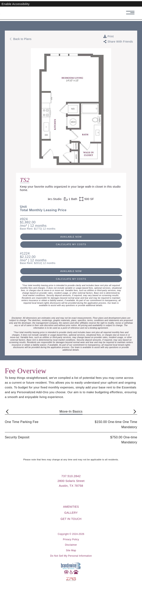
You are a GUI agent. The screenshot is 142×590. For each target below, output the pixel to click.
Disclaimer (71, 544)
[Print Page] (108, 36)
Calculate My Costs (71, 244)
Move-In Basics (71, 411)
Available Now (71, 236)
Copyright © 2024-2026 (71, 534)
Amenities (71, 506)
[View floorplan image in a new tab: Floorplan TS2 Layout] (71, 50)
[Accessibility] (71, 571)
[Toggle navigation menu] (132, 12)
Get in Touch (70, 518)
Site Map (71, 550)
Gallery (71, 512)
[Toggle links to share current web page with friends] (118, 41)
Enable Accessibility (16, 4)
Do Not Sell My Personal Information (71, 555)
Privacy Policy (71, 539)
